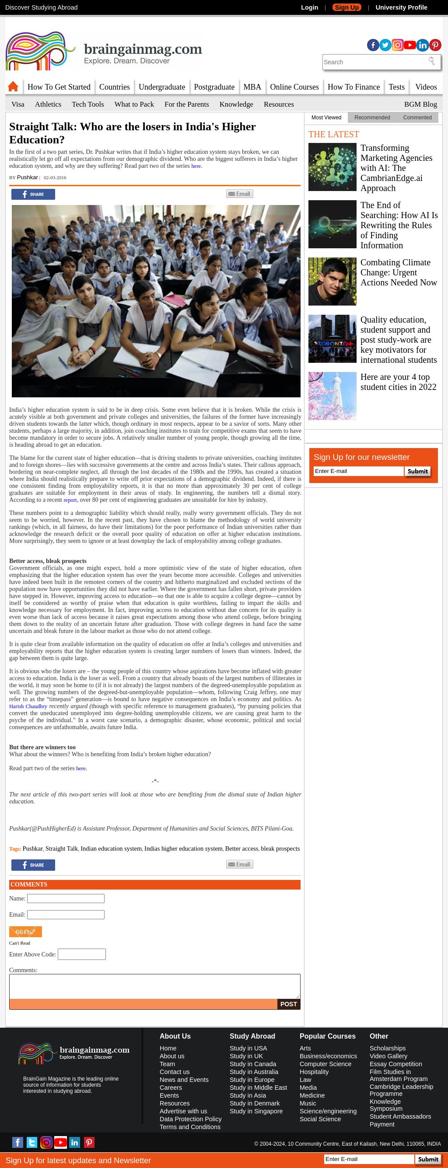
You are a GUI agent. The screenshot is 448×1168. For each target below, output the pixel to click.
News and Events (184, 1079)
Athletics (48, 104)
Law (305, 1079)
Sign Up (347, 7)
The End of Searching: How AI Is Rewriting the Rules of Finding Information (399, 225)
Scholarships (388, 1048)
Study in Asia (248, 1095)
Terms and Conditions (190, 1126)
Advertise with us (183, 1111)
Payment (382, 1124)
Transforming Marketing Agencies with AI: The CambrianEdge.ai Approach (396, 168)
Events (169, 1095)
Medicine (312, 1095)
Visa (17, 104)
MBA (253, 87)
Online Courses (294, 87)
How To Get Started (59, 87)
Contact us (175, 1071)
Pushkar (27, 177)
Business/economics (328, 1056)
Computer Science (325, 1063)
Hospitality (314, 1071)
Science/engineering (328, 1111)
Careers (171, 1087)
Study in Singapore (256, 1111)
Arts (305, 1048)
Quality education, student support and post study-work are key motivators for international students (398, 340)
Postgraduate (214, 87)
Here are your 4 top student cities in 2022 (398, 382)
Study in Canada (253, 1063)
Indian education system (111, 848)
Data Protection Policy (191, 1119)
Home (168, 1048)
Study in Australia (254, 1071)
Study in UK (246, 1056)
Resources (279, 104)
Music (308, 1103)
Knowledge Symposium (386, 1105)
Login (309, 7)
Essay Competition (396, 1063)
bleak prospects (280, 848)
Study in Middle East (258, 1087)
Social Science (320, 1119)
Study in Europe (252, 1079)
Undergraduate (162, 87)
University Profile (401, 7)
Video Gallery (388, 1056)
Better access (242, 848)
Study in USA (248, 1048)
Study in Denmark (255, 1103)
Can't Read (19, 943)
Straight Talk (62, 848)
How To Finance (354, 87)
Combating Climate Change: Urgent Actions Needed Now (399, 272)
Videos (426, 87)
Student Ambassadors (400, 1116)
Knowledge (236, 104)
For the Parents (186, 104)
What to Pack (134, 104)
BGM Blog (420, 104)
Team (167, 1063)
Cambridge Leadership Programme (402, 1090)
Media (308, 1087)
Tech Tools (88, 104)
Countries (114, 87)
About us (172, 1056)
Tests (396, 87)
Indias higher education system (183, 848)
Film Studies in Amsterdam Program (399, 1075)
